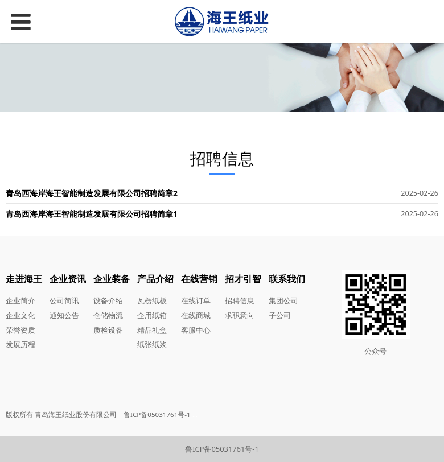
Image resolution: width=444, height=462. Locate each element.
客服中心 (196, 330)
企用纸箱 (152, 315)
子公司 (280, 315)
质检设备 (108, 330)
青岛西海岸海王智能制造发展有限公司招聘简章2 (92, 193)
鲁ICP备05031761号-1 (222, 449)
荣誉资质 (20, 330)
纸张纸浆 (152, 344)
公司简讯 (64, 300)
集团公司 (283, 300)
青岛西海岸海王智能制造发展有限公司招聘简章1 (92, 213)
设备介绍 (108, 300)
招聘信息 (239, 300)
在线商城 (196, 315)
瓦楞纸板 (152, 300)
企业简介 (20, 300)
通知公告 (64, 315)
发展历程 (20, 344)
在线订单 (196, 300)
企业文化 (20, 315)
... (195, 414)
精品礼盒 (152, 330)
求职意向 (239, 315)
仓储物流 (108, 315)
